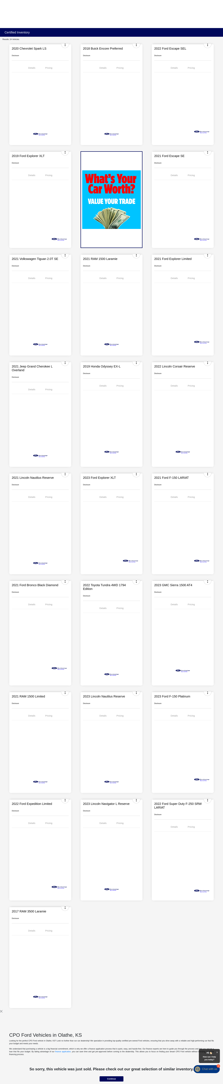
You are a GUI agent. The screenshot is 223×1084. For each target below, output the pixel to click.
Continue (111, 1079)
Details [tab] (31, 67)
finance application (63, 1052)
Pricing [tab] (48, 67)
